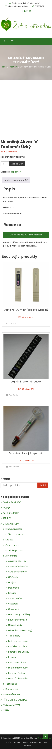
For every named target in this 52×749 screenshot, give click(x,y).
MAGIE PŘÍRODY (11, 694)
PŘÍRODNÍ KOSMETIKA (15, 699)
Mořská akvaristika (18, 678)
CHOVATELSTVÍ (11, 523)
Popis (7, 180)
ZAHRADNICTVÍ (11, 513)
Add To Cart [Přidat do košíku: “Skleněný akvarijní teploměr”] (14, 467)
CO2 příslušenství (17, 571)
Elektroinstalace (17, 662)
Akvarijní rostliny (17, 561)
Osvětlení (13, 609)
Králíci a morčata (14, 534)
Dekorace (13, 587)
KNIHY (6, 710)
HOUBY (6, 507)
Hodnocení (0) (20, 180)
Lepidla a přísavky (18, 667)
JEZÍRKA (7, 518)
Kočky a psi (11, 689)
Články (17, 742)
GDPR (46, 742)
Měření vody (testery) (20, 630)
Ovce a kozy (12, 545)
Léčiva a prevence (18, 641)
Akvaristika (11, 555)
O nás (8, 742)
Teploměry (16, 171)
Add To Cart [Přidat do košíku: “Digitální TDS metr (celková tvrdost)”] (14, 323)
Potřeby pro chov (17, 646)
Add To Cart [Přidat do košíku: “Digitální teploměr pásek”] (14, 395)
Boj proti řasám (16, 673)
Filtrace (12, 593)
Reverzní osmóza (17, 619)
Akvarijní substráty (18, 566)
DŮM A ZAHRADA (12, 502)
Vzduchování (15, 598)
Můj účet (27, 745)
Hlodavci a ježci (13, 529)
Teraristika (11, 683)
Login (28, 11)
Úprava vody (15, 625)
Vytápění (13, 603)
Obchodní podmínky (32, 742)
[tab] (7, 180)
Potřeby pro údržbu (18, 651)
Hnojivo (12, 582)
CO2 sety (13, 577)
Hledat (43, 485)
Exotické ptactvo (14, 550)
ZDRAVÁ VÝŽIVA (11, 705)
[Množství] (5, 163)
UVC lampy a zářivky (19, 614)
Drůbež (9, 539)
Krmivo (12, 657)
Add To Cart (17, 163)
